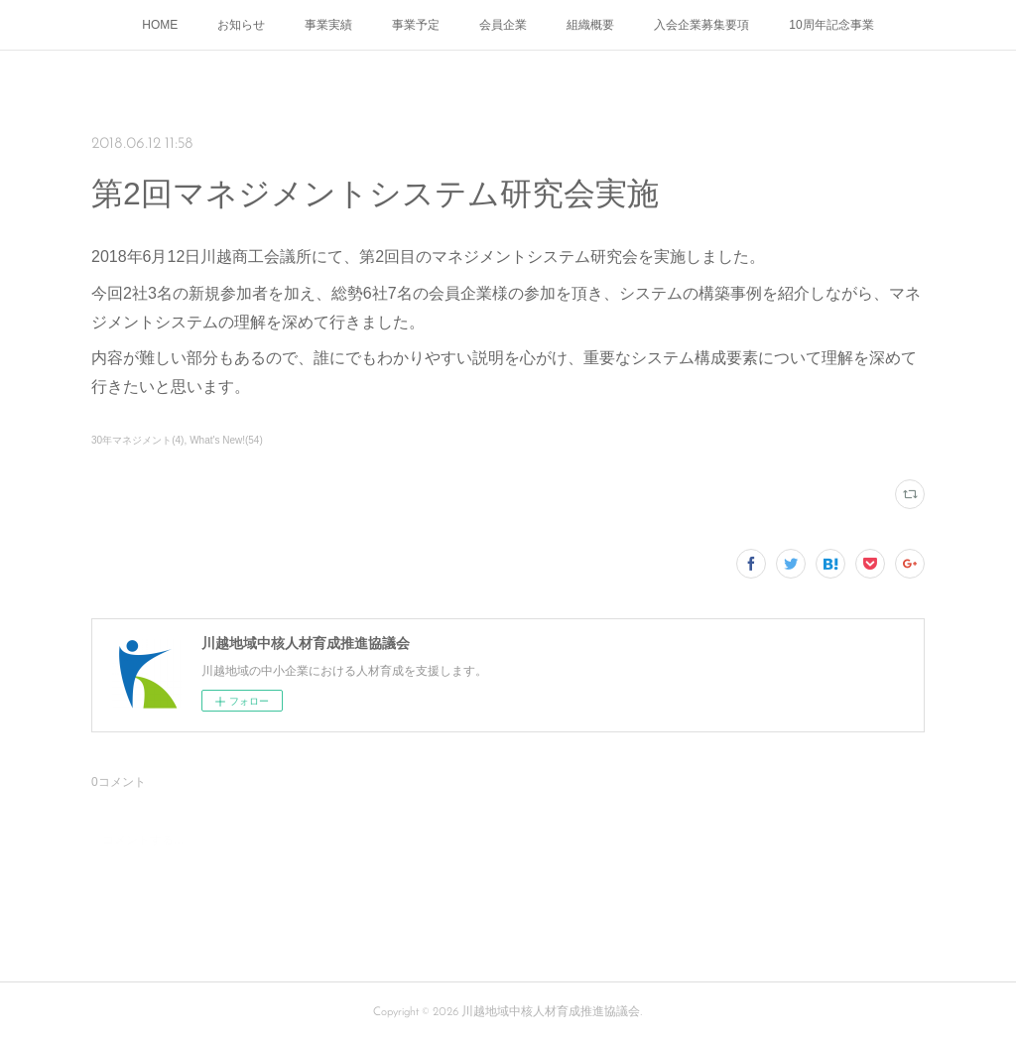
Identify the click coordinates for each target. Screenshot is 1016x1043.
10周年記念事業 (831, 25)
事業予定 (416, 25)
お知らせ (241, 25)
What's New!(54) (226, 440)
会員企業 (503, 25)
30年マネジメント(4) (137, 440)
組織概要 (590, 25)
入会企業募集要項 (701, 25)
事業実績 (328, 25)
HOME (160, 25)
